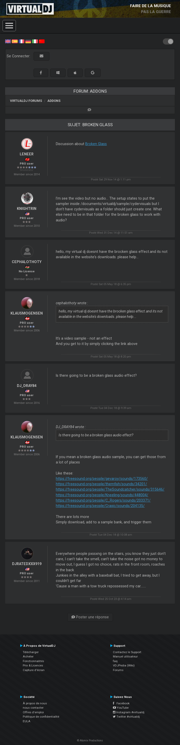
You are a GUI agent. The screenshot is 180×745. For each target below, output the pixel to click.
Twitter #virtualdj (126, 716)
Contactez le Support (127, 652)
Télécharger (31, 652)
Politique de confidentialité (41, 716)
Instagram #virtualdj (128, 712)
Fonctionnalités (33, 661)
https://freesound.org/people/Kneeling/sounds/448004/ (102, 495)
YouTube (121, 707)
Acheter (28, 656)
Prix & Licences (33, 665)
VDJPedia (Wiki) (124, 665)
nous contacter (33, 707)
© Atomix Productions (90, 740)
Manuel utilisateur (125, 656)
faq (115, 661)
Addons (53, 101)
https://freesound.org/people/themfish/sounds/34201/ (101, 484)
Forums (118, 670)
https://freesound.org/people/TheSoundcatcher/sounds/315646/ (110, 489)
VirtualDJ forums (26, 101)
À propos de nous (35, 703)
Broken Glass (96, 144)
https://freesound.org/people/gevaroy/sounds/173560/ (102, 479)
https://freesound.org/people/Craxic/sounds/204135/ (100, 506)
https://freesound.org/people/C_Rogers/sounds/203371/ (103, 500)
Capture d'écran (34, 670)
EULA (26, 721)
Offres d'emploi (33, 712)
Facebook (121, 703)
